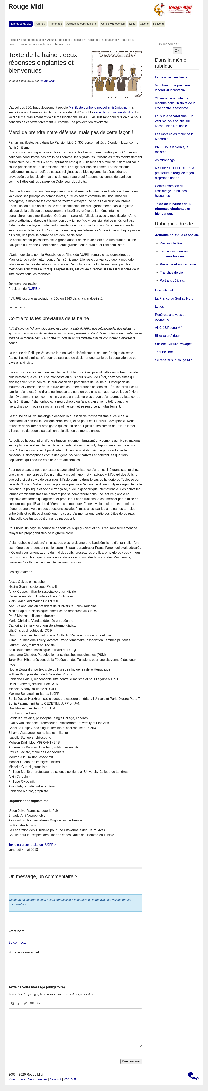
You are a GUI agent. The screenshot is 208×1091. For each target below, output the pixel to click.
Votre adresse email (24, 952)
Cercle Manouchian (113, 23)
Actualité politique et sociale (65, 39)
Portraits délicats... (173, 280)
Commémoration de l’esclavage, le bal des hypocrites (171, 190)
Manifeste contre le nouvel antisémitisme (98, 107)
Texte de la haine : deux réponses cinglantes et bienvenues (173, 208)
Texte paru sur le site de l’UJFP (31, 844)
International (164, 290)
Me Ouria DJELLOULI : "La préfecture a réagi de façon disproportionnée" (174, 173)
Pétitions (158, 23)
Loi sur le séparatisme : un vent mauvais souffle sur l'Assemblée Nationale (174, 121)
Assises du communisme (81, 23)
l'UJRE (32, 288)
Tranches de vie (171, 272)
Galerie (144, 23)
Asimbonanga (165, 160)
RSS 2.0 (70, 1079)
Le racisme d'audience (171, 77)
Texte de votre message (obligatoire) (37, 987)
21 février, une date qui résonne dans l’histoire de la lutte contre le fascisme (175, 103)
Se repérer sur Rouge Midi (174, 360)
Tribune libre (164, 352)
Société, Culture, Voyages (173, 344)
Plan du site (17, 1079)
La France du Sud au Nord (174, 298)
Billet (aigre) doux (167, 335)
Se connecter (18, 942)
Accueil (13, 39)
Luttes (159, 306)
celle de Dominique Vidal (112, 112)
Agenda (40, 23)
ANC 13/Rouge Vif (168, 327)
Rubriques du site (20, 23)
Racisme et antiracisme (102, 39)
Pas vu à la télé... (172, 243)
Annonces (56, 23)
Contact (55, 1079)
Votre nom (16, 931)
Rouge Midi (26, 6)
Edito (132, 23)
